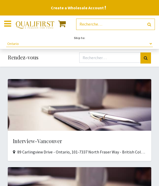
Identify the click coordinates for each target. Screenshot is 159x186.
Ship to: (79, 38)
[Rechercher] (149, 24)
